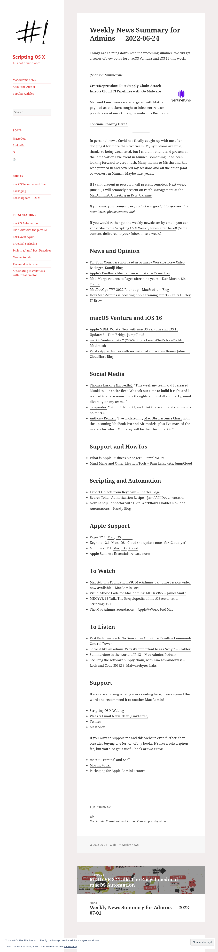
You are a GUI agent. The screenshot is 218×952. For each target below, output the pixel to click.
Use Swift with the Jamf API (31, 230)
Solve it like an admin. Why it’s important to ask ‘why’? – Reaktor (140, 649)
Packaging (19, 191)
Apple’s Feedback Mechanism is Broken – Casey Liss (130, 273)
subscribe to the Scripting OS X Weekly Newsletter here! (133, 228)
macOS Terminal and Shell (30, 184)
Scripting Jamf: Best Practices (32, 250)
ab (114, 845)
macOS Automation (25, 223)
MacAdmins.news (24, 80)
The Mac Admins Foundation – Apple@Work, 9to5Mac (131, 609)
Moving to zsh (22, 257)
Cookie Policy (70, 946)
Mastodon (19, 138)
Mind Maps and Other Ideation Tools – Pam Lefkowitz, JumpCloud (141, 463)
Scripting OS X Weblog (107, 710)
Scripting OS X (29, 57)
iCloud (127, 537)
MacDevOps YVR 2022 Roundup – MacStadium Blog (129, 289)
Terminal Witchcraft (26, 264)
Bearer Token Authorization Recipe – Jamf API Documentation (137, 497)
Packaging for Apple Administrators (117, 771)
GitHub (17, 152)
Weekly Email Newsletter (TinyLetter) (119, 716)
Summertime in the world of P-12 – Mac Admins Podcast (133, 654)
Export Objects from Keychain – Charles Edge (125, 492)
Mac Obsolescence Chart (163, 418)
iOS (118, 537)
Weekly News (130, 845)
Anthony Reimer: (103, 418)
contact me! (126, 211)
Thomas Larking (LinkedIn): (111, 385)
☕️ (14, 159)
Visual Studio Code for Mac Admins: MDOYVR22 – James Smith (138, 593)
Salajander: (98, 407)
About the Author (24, 87)
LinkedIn (19, 145)
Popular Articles (23, 94)
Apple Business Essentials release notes (120, 553)
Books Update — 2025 (27, 198)
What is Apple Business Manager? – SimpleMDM (127, 458)
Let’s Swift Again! (24, 237)
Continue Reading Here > (109, 124)
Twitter (95, 721)
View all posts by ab (150, 821)
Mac (110, 537)
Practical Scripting (25, 244)
